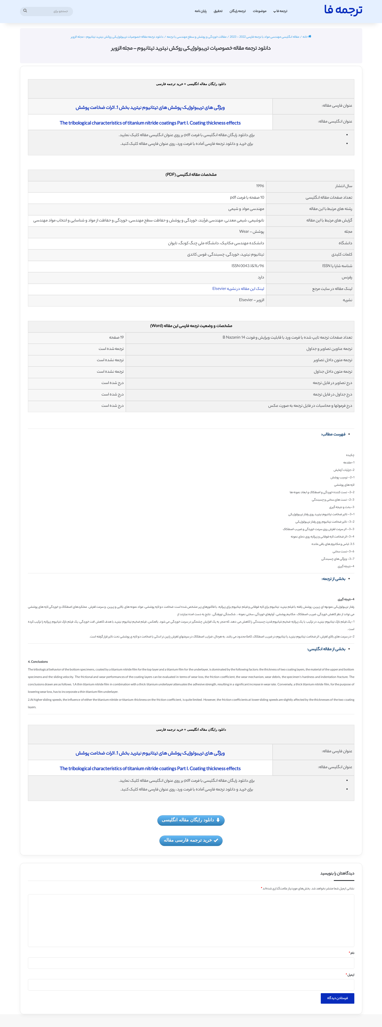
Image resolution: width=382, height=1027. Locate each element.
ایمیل (350, 975)
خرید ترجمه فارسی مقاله (191, 840)
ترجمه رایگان (238, 11)
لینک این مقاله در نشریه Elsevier (238, 289)
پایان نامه (201, 11)
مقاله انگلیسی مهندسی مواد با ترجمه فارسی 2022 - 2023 (264, 37)
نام (351, 953)
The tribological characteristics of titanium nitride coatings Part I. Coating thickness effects (150, 124)
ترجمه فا (281, 11)
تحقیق (218, 11)
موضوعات (259, 11)
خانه (307, 37)
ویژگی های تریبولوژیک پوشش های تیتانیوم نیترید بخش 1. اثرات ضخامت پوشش (150, 108)
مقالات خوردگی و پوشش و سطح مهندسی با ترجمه (196, 37)
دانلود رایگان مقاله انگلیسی (191, 820)
